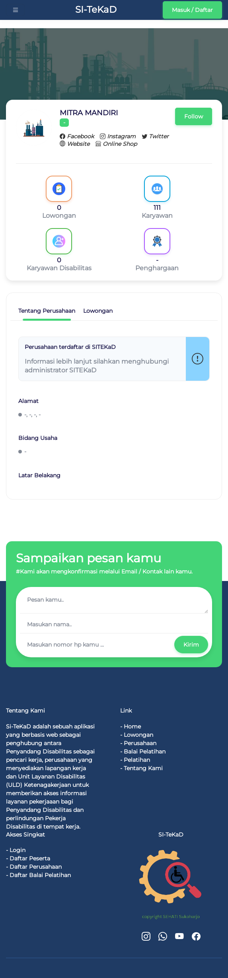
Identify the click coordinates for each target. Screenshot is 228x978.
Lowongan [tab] (98, 311)
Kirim (191, 644)
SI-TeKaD (93, 9)
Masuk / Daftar (192, 10)
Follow (193, 116)
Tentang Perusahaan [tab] (46, 311)
